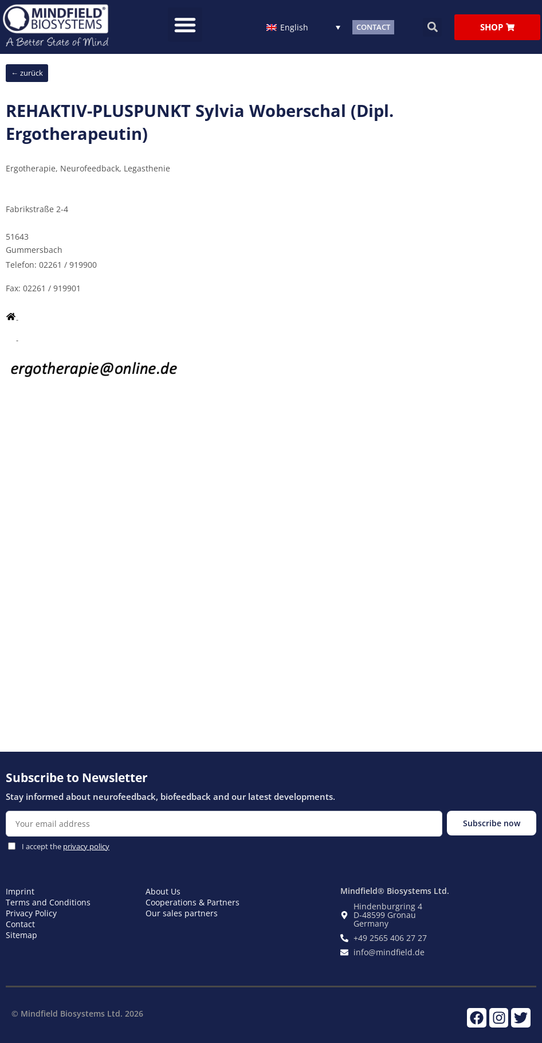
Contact (20, 924)
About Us (163, 891)
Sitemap (21, 934)
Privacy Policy (31, 913)
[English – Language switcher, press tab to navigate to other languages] (303, 26)
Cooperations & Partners (192, 902)
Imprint (20, 891)
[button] (185, 24)
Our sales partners (182, 913)
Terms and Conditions (48, 902)
